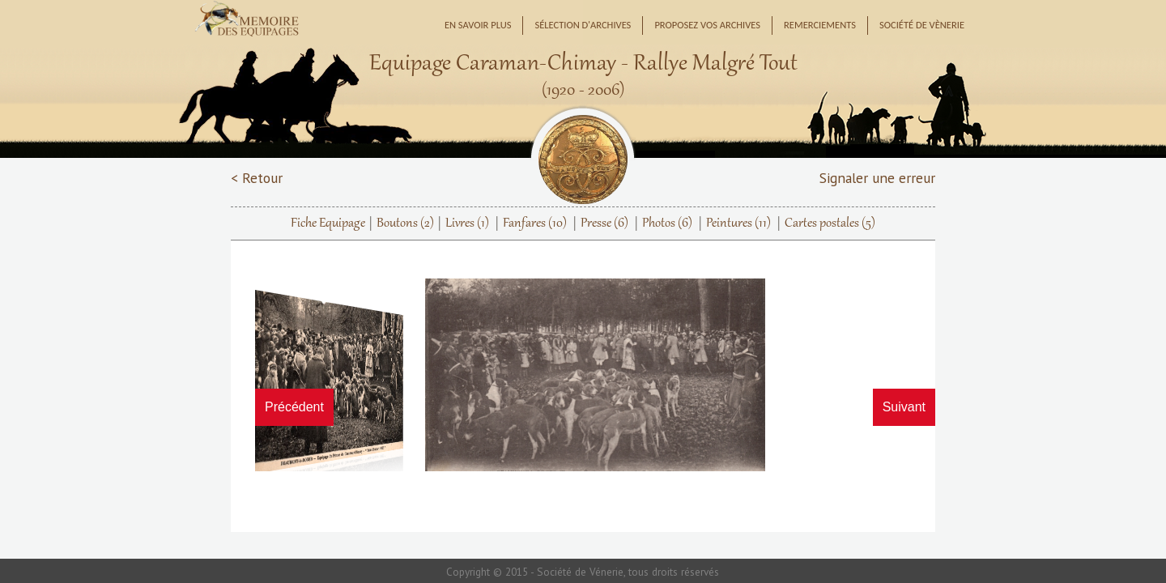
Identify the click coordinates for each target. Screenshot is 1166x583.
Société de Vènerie (921, 25)
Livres (467, 223)
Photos (667, 223)
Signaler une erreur (877, 177)
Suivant (904, 407)
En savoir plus (478, 25)
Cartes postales (830, 223)
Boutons (405, 223)
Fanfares (535, 223)
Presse (604, 223)
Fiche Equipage (328, 223)
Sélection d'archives (582, 25)
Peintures (738, 223)
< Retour (257, 177)
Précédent (294, 407)
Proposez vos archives (707, 25)
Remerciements (820, 25)
